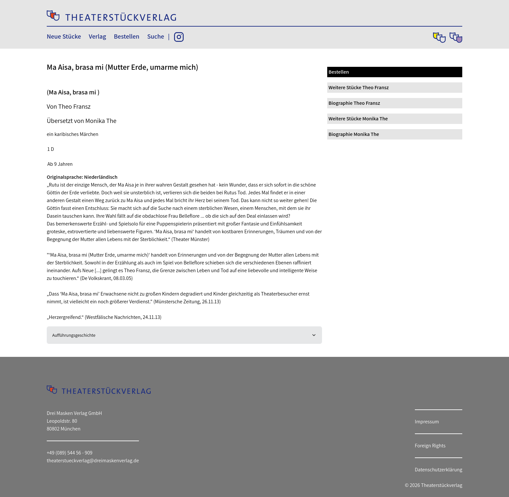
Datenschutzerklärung (438, 469)
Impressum (427, 421)
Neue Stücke (64, 36)
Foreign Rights (430, 445)
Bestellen (127, 36)
